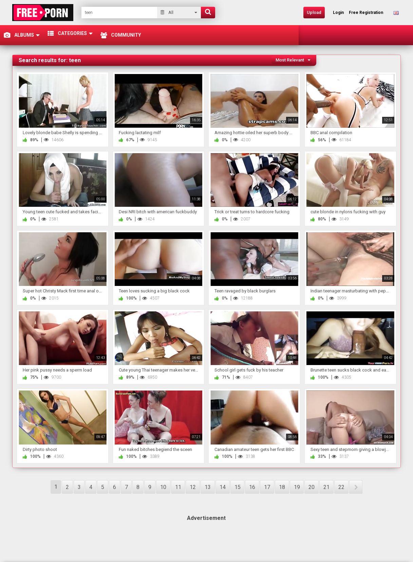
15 (237, 487)
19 (297, 487)
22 (341, 487)
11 (178, 487)
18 (282, 487)
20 (311, 487)
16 (252, 487)
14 (223, 487)
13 (208, 487)
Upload (314, 12)
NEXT (355, 487)
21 (326, 487)
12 (193, 487)
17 (267, 487)
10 (163, 487)
